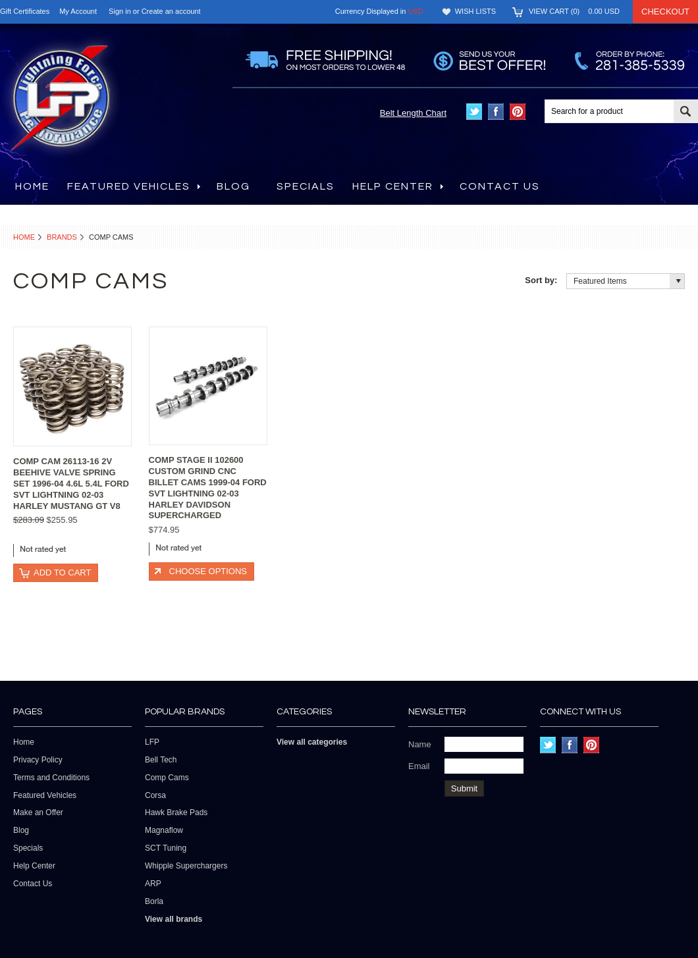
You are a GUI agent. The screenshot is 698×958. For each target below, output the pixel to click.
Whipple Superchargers (186, 865)
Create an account (171, 11)
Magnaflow (164, 830)
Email (419, 766)
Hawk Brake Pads (176, 812)
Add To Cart (62, 572)
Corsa (155, 795)
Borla (154, 901)
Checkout (665, 11)
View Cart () (574, 11)
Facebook (496, 111)
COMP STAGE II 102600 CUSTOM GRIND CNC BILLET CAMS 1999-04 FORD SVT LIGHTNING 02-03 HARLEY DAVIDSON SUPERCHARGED (208, 487)
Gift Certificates (24, 11)
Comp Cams (167, 777)
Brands (62, 237)
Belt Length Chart (413, 113)
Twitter (474, 111)
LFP (152, 742)
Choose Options (208, 571)
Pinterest (518, 111)
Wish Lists (475, 11)
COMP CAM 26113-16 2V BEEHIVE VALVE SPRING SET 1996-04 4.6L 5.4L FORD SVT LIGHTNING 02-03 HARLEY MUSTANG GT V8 (71, 483)
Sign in (120, 11)
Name (419, 744)
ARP (153, 883)
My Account (78, 11)
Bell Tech (160, 759)
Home (24, 237)
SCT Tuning (165, 848)
